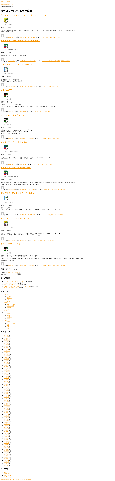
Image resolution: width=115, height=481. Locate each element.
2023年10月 (7, 371)
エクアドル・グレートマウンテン (15, 218)
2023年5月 (6, 378)
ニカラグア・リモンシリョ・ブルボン (14, 281)
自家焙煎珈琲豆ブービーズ (8, 4)
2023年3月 (6, 381)
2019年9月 (6, 443)
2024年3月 (6, 365)
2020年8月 (6, 427)
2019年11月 (7, 439)
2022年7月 (6, 392)
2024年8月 (6, 357)
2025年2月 (6, 349)
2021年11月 (7, 405)
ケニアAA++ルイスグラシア (12, 244)
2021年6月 (6, 412)
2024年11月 (7, 352)
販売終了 (60, 215)
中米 (57, 86)
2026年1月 (6, 336)
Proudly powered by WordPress (23, 479)
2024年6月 (6, 360)
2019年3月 (6, 451)
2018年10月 (7, 457)
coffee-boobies (11, 37)
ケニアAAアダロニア (9, 283)
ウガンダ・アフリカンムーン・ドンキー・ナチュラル (23, 15)
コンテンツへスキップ (7, 1)
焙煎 (5, 312)
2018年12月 (7, 454)
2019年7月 (6, 446)
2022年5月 (6, 395)
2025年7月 (6, 343)
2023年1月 (6, 384)
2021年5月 (6, 414)
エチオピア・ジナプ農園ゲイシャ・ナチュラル (20, 41)
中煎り (53, 86)
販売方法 (6, 302)
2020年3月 (6, 435)
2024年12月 (7, 351)
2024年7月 (6, 359)
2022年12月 (7, 386)
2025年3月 (6, 347)
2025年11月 (7, 338)
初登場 (58, 61)
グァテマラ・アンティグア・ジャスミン (18, 64)
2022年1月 (6, 401)
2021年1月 (6, 420)
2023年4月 (6, 379)
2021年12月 (7, 403)
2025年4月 (6, 346)
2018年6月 (6, 460)
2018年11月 (7, 455)
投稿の (7, 473)
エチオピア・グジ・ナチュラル (14, 142)
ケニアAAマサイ (8, 90)
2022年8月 (6, 390)
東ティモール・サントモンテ (11, 284)
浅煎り (68, 61)
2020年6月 (6, 430)
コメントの (8, 475)
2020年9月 (6, 425)
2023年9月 (6, 373)
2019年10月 (7, 441)
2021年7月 (6, 411)
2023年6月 (6, 376)
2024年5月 (6, 362)
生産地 (5, 320)
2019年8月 (6, 444)
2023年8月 (6, 374)
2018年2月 (6, 465)
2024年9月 (6, 355)
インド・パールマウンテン (11, 287)
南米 (53, 240)
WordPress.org (7, 477)
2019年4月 (6, 449)
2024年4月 (6, 363)
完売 (8, 299)
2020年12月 (7, 422)
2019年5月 (6, 447)
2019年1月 (6, 452)
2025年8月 (6, 341)
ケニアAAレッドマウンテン (12, 115)
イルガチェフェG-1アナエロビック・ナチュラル (17, 286)
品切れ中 (63, 61)
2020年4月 (6, 433)
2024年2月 (6, 367)
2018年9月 (6, 458)
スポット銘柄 (10, 306)
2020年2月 (6, 436)
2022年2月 (6, 400)
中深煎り (58, 37)
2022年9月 (6, 389)
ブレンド (6, 310)
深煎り (8, 318)
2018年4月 (6, 462)
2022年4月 (6, 397)
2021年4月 (6, 416)
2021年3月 (6, 417)
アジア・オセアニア (12, 323)
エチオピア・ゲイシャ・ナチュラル (16, 168)
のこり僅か (44, 189)
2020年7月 (6, 428)
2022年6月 (6, 393)
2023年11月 (7, 370)
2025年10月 (7, 340)
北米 (8, 325)
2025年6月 (6, 344)
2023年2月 (6, 382)
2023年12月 (7, 368)
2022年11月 (7, 387)
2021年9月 (6, 408)
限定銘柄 (62, 265)
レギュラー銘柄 (51, 37)
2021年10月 (7, 406)
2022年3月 (6, 398)
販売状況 (6, 294)
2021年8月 (6, 409)
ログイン (6, 472)
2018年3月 (6, 463)
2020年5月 (6, 432)
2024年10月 (7, 354)
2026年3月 (6, 335)
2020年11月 (7, 424)
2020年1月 (6, 438)
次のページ (18, 272)
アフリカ (44, 37)
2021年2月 (6, 419)
